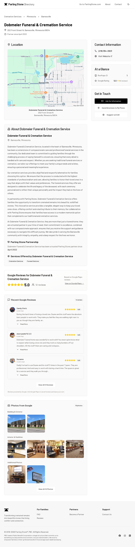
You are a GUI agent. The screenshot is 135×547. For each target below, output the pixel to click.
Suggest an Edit (111, 115)
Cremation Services (12, 16)
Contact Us (107, 514)
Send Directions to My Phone (111, 108)
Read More (22, 324)
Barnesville (46, 16)
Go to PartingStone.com (90, 4)
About (107, 4)
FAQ (38, 514)
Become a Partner (77, 514)
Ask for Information (111, 101)
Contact (118, 4)
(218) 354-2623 (105, 51)
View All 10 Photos (45, 489)
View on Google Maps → (74, 283)
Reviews (40, 518)
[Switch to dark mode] (128, 4)
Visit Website (105, 56)
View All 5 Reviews (45, 385)
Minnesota (31, 16)
